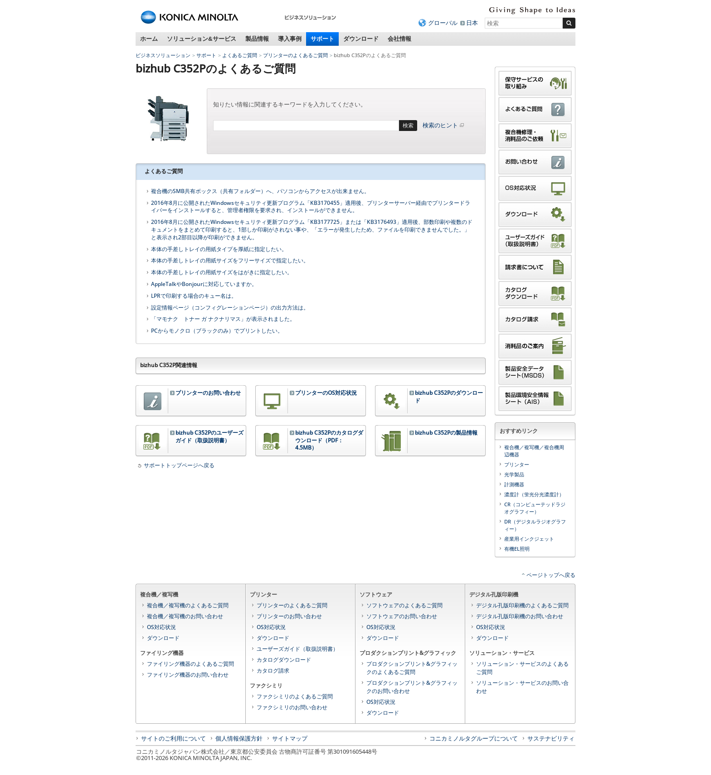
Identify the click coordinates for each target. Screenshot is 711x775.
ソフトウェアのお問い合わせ (401, 616)
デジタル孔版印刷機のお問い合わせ (519, 616)
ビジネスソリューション (163, 55)
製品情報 (257, 38)
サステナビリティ (551, 738)
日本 (472, 23)
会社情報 (399, 38)
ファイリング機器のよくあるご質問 (190, 664)
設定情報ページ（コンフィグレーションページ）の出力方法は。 (230, 307)
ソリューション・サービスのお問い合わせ (522, 687)
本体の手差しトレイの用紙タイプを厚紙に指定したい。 (219, 249)
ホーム (149, 38)
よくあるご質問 (239, 55)
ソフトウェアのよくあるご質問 (404, 605)
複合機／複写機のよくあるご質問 (188, 605)
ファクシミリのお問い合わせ (292, 707)
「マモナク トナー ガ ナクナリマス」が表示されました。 (223, 319)
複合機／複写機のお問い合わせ (185, 616)
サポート (322, 38)
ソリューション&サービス (201, 38)
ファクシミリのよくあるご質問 (295, 696)
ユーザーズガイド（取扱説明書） (297, 649)
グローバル (443, 23)
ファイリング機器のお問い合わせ (188, 674)
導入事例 (290, 38)
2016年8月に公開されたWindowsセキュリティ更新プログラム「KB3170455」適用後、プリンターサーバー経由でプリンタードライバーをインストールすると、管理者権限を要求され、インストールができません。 (310, 206)
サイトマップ (289, 738)
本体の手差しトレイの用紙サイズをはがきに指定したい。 (221, 272)
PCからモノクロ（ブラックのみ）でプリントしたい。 (217, 330)
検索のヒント (444, 125)
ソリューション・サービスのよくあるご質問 (522, 668)
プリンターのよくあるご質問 (295, 55)
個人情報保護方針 (239, 738)
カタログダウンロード (284, 660)
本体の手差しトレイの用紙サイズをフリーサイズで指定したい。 (230, 260)
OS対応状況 (161, 627)
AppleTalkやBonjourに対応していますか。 (204, 284)
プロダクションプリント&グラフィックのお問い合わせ (412, 687)
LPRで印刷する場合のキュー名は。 (194, 296)
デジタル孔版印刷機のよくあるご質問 (522, 605)
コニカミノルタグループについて (473, 738)
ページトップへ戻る (550, 575)
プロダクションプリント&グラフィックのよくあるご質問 (412, 668)
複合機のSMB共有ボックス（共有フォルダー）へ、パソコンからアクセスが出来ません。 (260, 191)
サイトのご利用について (173, 738)
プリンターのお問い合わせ (289, 616)
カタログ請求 (273, 670)
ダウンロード (361, 38)
